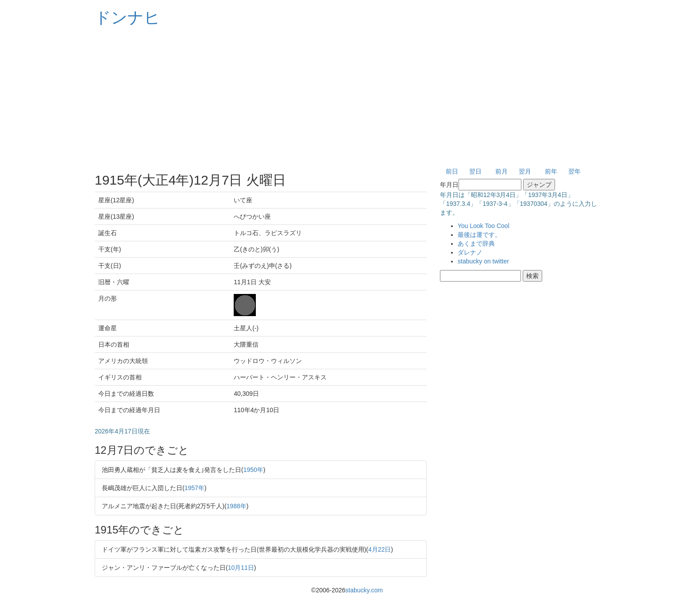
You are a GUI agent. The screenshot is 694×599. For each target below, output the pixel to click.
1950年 (253, 469)
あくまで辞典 (476, 243)
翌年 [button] (574, 171)
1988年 (237, 506)
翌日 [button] (475, 171)
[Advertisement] (347, 97)
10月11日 (241, 567)
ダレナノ (470, 252)
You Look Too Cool (483, 225)
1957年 (194, 487)
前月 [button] (501, 171)
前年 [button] (551, 171)
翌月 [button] (525, 171)
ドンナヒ (127, 17)
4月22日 (379, 549)
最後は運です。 (479, 234)
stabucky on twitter (483, 261)
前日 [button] (452, 171)
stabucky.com (364, 590)
